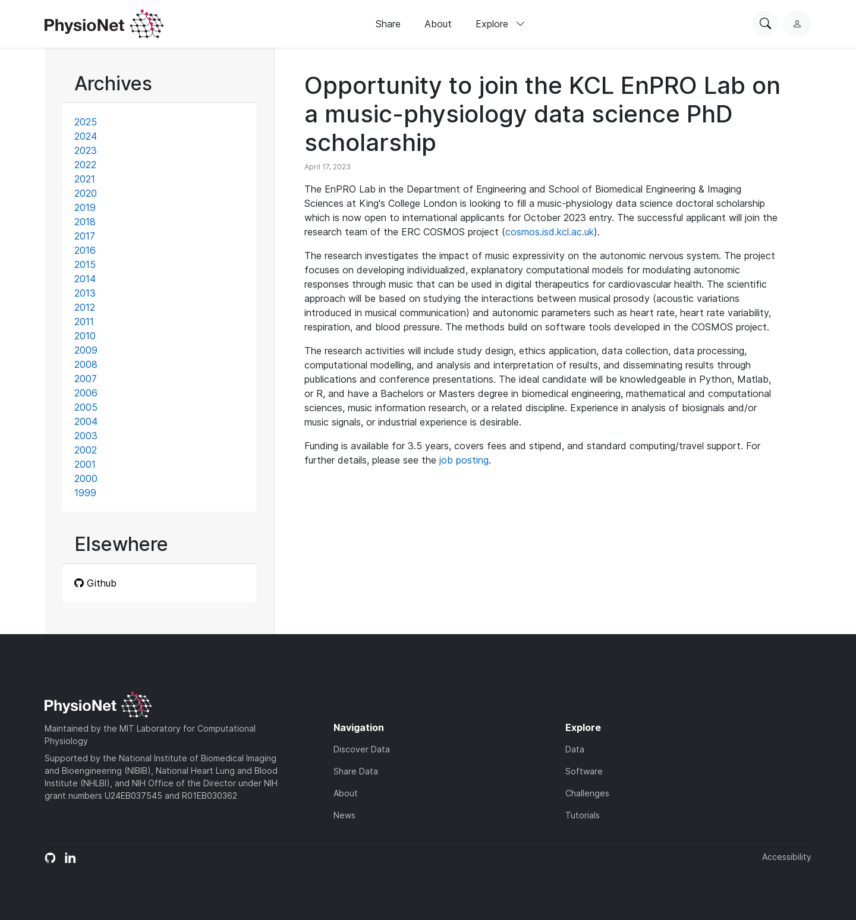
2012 (84, 307)
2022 (85, 165)
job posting (464, 460)
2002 (85, 450)
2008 (85, 364)
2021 (84, 179)
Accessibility (786, 857)
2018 (85, 222)
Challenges (587, 793)
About (438, 24)
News (344, 815)
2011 (84, 321)
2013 (85, 293)
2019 (85, 207)
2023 (85, 150)
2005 (85, 407)
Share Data (355, 771)
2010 (85, 336)
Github (95, 583)
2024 (85, 136)
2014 (85, 279)
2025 (85, 122)
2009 (85, 350)
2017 (84, 236)
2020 (85, 193)
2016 (85, 250)
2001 (85, 464)
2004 (85, 421)
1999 (85, 493)
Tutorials (582, 815)
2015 (85, 264)
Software (584, 771)
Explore (500, 24)
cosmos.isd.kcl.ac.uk (549, 232)
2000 (85, 478)
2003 (85, 436)
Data (574, 749)
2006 (85, 393)
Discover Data (361, 749)
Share (388, 24)
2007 (85, 379)
